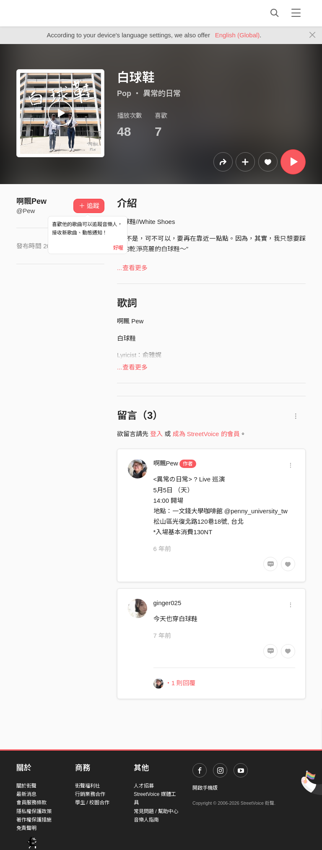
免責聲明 (26, 828)
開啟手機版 (205, 788)
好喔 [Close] (118, 248)
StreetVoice (51, 13)
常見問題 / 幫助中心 (156, 811)
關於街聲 (26, 786)
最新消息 (26, 794)
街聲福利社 (87, 786)
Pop (124, 93)
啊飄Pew (31, 201)
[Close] (312, 35)
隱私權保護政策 (34, 811)
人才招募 (144, 786)
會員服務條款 (31, 803)
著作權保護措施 (34, 820)
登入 (156, 433)
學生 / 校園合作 (92, 803)
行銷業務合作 (90, 794)
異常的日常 (162, 93)
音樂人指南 (146, 820)
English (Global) (237, 35)
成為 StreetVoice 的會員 (206, 433)
